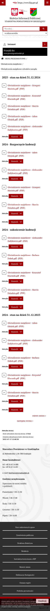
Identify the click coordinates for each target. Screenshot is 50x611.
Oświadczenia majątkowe (11, 64)
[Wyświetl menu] (47, 3)
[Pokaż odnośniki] (3, 3)
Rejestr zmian (25, 567)
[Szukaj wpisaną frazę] (43, 28)
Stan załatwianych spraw (25, 527)
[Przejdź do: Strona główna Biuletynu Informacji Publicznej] (2, 58)
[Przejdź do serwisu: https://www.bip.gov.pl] (25, 3)
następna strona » (25, 421)
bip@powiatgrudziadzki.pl (19, 473)
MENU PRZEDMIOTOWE (15, 58)
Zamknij (42, 601)
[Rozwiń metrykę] (16, 136)
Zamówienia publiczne (25, 535)
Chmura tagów (25, 583)
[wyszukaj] (21, 28)
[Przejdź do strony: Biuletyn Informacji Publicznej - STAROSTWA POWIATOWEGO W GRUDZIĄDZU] (25, 16)
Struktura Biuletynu (25, 543)
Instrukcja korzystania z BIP (25, 559)
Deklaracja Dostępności (25, 575)
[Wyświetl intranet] (44, 44)
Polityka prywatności (25, 591)
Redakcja (25, 551)
